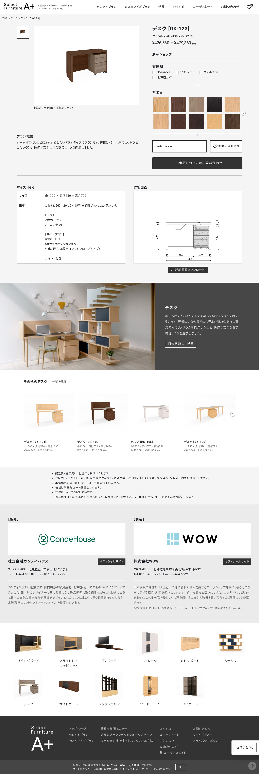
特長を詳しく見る (181, 344)
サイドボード (69, 689)
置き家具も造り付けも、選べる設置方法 (127, 740)
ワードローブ (150, 689)
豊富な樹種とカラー (114, 728)
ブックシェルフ (109, 689)
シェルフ (231, 646)
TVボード (109, 646)
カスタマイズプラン (137, 7)
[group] (49, 419)
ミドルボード (190, 646)
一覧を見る (61, 382)
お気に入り (167, 740)
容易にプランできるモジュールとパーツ (126, 734)
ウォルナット (212, 72)
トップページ (77, 728)
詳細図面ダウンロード (188, 269)
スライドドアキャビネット (69, 648)
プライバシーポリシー (207, 740)
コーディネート (203, 7)
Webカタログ (168, 746)
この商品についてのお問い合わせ (197, 163)
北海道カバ (164, 77)
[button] (243, 113)
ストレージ (150, 646)
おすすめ (179, 7)
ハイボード (190, 689)
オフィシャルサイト (112, 561)
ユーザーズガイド (173, 752)
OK (181, 767)
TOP (5, 18)
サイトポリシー (202, 734)
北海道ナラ (187, 72)
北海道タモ (164, 72)
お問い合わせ (230, 7)
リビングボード (28, 646)
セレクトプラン (78, 734)
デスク (14, 18)
